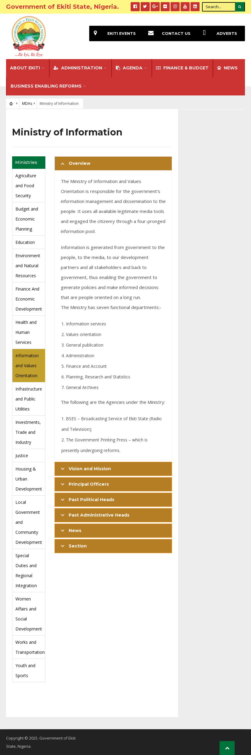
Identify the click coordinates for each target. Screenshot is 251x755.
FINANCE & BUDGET (182, 68)
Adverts (217, 33)
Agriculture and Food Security (25, 185)
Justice (21, 455)
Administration (78, 68)
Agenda (129, 68)
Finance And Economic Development (28, 299)
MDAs (27, 103)
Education (25, 242)
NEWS (227, 68)
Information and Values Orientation (27, 365)
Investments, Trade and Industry (28, 432)
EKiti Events (112, 33)
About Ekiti (25, 68)
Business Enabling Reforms (46, 86)
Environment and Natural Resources (27, 265)
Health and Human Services (26, 332)
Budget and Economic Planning (26, 219)
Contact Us (167, 33)
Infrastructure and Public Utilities (28, 399)
